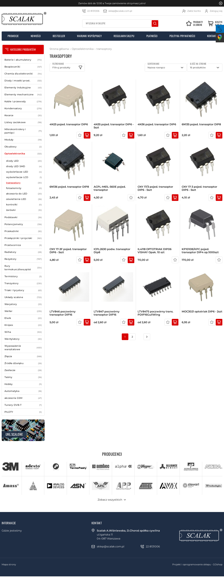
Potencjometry (23, 224)
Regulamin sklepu (124, 36)
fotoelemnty (24, 188)
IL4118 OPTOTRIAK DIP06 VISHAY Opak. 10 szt (154, 251)
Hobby (23, 384)
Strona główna (59, 48)
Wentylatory (23, 339)
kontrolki (24, 204)
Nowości (36, 36)
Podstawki (23, 217)
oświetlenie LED (24, 199)
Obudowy (23, 146)
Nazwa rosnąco (156, 67)
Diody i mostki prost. (23, 80)
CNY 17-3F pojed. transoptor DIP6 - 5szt (68, 251)
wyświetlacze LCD (24, 177)
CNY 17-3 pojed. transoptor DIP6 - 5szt (199, 188)
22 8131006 (93, 10)
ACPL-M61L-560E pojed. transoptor (110, 188)
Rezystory (23, 259)
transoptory (24, 183)
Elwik (23, 318)
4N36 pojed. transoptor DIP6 (157, 124)
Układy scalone (23, 297)
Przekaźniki (23, 231)
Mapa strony (9, 564)
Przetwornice (23, 245)
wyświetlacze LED (24, 172)
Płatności (152, 36)
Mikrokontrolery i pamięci (23, 131)
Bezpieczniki (23, 66)
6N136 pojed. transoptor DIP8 (69, 186)
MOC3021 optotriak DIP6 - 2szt (202, 311)
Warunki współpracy (89, 36)
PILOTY (23, 412)
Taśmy (23, 377)
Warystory (23, 304)
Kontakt (211, 36)
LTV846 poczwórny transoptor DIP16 (62, 313)
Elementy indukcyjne (23, 87)
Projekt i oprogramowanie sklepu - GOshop (197, 564)
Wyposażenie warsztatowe (23, 348)
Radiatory (23, 252)
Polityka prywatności (182, 36)
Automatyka (23, 391)
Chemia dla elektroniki (23, 73)
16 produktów (198, 67)
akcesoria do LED (24, 193)
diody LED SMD (24, 166)
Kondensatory (23, 108)
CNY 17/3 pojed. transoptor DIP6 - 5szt (155, 188)
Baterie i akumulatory (23, 59)
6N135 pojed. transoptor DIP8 (201, 124)
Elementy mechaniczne (23, 94)
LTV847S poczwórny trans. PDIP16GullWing (155, 313)
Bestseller (59, 36)
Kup (87, 135)
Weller (23, 311)
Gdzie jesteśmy (12, 530)
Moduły (23, 139)
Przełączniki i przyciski (23, 238)
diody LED (24, 161)
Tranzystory (23, 283)
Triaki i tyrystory (23, 290)
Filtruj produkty (61, 67)
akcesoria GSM (23, 398)
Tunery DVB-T (23, 405)
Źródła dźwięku (23, 363)
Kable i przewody (23, 101)
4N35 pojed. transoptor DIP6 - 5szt (114, 126)
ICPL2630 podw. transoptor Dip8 (112, 251)
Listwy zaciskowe (23, 122)
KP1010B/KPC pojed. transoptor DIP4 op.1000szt (200, 251)
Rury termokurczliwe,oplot (23, 268)
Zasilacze (23, 370)
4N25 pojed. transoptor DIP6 (69, 124)
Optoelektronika (23, 153)
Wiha (23, 332)
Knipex (23, 325)
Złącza (23, 356)
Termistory (23, 276)
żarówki (24, 210)
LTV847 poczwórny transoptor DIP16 (106, 313)
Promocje (13, 36)
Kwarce (23, 115)
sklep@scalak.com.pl (120, 10)
